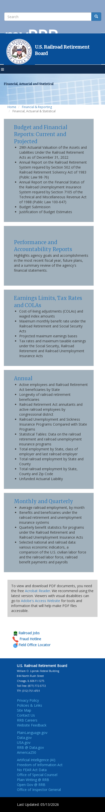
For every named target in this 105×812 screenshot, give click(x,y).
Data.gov (24, 737)
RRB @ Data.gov (30, 747)
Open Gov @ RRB (31, 784)
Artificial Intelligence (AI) (36, 759)
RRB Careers (27, 720)
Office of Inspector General (39, 789)
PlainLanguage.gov (32, 732)
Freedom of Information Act (40, 764)
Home (11, 107)
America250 (26, 752)
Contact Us (26, 715)
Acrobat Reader (37, 590)
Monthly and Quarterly (43, 501)
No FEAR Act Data (32, 769)
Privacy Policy (28, 700)
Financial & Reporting (37, 107)
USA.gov (23, 742)
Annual (23, 378)
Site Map (24, 710)
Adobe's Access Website (40, 600)
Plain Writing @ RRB (33, 779)
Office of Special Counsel (37, 774)
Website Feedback (31, 725)
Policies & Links (29, 705)
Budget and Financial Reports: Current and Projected (40, 134)
